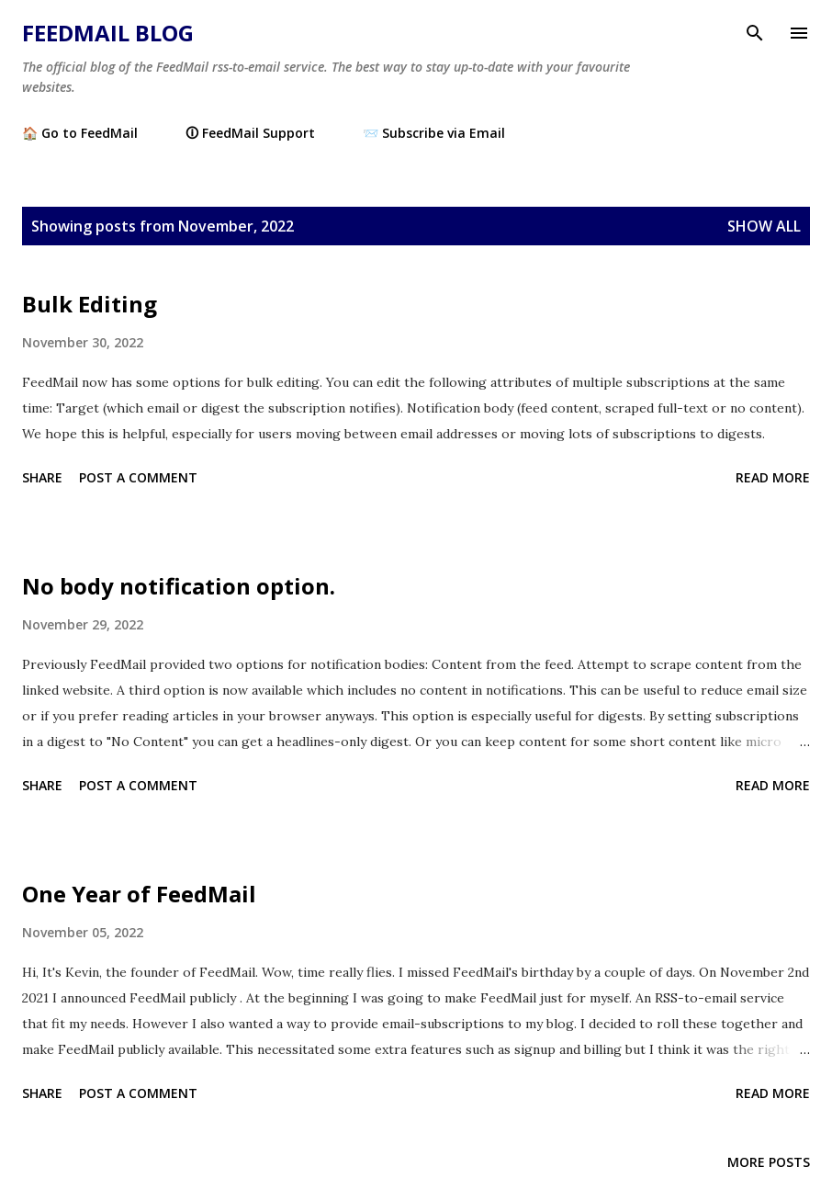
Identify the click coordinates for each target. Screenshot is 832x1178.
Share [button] (42, 477)
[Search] (755, 33)
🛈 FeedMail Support (250, 133)
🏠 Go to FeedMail (80, 133)
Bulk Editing (89, 304)
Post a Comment (138, 477)
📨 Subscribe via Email (434, 133)
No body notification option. (178, 586)
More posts (768, 1162)
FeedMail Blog (108, 32)
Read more (773, 477)
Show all (764, 226)
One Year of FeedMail (139, 893)
